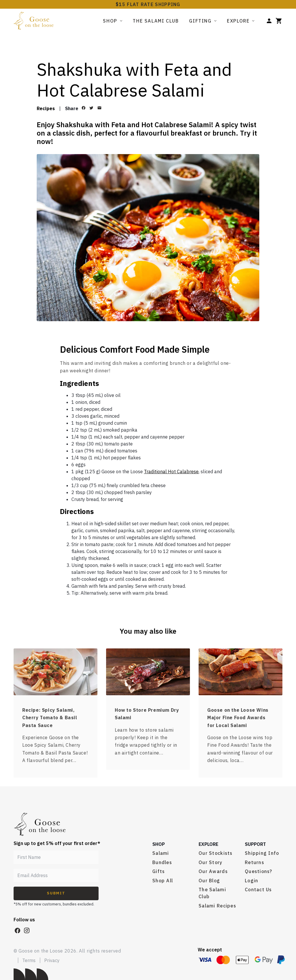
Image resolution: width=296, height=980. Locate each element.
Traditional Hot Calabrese (171, 471)
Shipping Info (262, 853)
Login (251, 880)
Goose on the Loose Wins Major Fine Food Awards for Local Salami (238, 717)
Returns (254, 862)
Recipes (46, 108)
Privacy (52, 960)
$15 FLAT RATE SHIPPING (148, 4)
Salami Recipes (217, 906)
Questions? (258, 871)
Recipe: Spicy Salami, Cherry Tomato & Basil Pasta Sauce (49, 717)
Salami (160, 853)
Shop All (162, 880)
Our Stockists (216, 853)
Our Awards (213, 871)
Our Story (211, 862)
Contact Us (258, 889)
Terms (29, 960)
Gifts (158, 871)
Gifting (200, 21)
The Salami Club (156, 21)
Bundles (162, 862)
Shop (110, 21)
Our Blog (209, 880)
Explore (238, 21)
